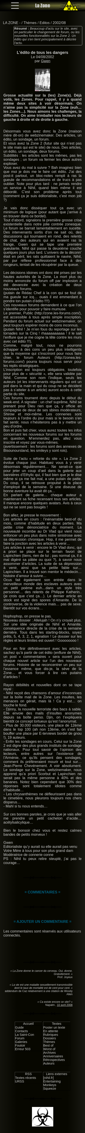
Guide (19, 1027)
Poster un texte (54, 1027)
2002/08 (59, 23)
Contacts (21, 1031)
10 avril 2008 (65, 1005)
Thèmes (29, 23)
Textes (56, 1023)
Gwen (45, 61)
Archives (49, 1052)
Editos (45, 23)
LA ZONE (10, 23)
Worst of (49, 1049)
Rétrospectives (54, 1060)
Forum (19, 1038)
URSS (19, 1081)
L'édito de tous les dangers (42, 52)
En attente (50, 1031)
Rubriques (50, 1034)
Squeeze (49, 1088)
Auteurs (49, 1063)
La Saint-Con (24, 1034)
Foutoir (20, 1045)
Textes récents (25, 1078)
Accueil (28, 1023)
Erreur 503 (22, 1049)
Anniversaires (53, 1056)
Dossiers (49, 1038)
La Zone (42, 5)
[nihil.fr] (48, 1078)
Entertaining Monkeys (52, 1083)
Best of (48, 1045)
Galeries (21, 1042)
